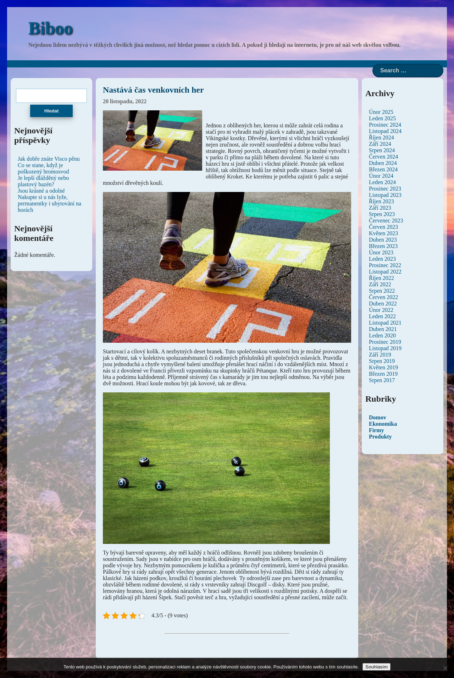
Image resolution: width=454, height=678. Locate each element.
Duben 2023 (383, 240)
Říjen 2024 (381, 137)
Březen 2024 (383, 169)
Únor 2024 (381, 176)
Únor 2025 (381, 112)
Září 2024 (380, 144)
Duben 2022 (383, 304)
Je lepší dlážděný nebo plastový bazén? (43, 181)
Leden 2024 (382, 182)
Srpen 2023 (382, 214)
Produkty (380, 437)
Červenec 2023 (386, 220)
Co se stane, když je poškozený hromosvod (43, 168)
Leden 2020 (382, 335)
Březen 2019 (383, 374)
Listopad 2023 (385, 195)
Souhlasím (376, 666)
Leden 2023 (382, 259)
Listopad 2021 (385, 323)
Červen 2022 (383, 297)
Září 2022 (380, 284)
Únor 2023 (381, 252)
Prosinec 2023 (385, 189)
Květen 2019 (383, 367)
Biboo (50, 28)
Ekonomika (383, 424)
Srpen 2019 (382, 361)
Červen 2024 (383, 157)
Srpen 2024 (382, 150)
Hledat (51, 111)
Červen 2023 (383, 227)
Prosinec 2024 (385, 125)
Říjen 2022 (381, 278)
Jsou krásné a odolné (41, 191)
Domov (377, 417)
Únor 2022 (381, 310)
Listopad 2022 (385, 272)
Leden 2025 (382, 118)
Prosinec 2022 (385, 265)
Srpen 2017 (382, 380)
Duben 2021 (383, 329)
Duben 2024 (383, 163)
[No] (445, 668)
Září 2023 (380, 208)
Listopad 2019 (385, 348)
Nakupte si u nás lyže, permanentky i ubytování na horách (49, 203)
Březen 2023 (383, 246)
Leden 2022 (382, 316)
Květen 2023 (383, 233)
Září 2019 (380, 355)
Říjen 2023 (381, 201)
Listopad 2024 (385, 131)
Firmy (376, 430)
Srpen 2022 (382, 291)
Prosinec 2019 (385, 342)
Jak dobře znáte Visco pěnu (49, 159)
